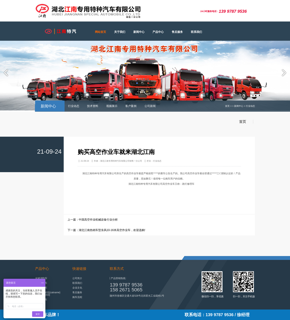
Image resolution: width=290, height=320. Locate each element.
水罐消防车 (41, 278)
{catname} (54, 292)
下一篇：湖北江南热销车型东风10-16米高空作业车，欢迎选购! (106, 230)
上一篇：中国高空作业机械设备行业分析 (93, 219)
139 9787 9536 (126, 284)
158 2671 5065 (126, 289)
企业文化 (77, 287)
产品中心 (158, 31)
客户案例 (130, 106)
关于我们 (119, 31)
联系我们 (196, 31)
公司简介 (77, 278)
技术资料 (92, 106)
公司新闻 (150, 106)
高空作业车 (132, 173)
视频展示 (111, 106)
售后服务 (177, 31)
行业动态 (73, 106)
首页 (227, 106)
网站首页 (100, 31)
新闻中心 (138, 31)
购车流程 (77, 297)
